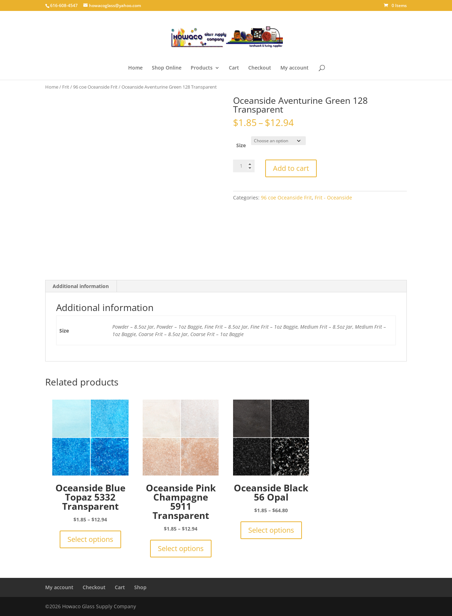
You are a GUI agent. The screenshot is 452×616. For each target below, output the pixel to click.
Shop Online (167, 68)
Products (202, 68)
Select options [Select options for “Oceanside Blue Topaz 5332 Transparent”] (90, 539)
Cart (234, 68)
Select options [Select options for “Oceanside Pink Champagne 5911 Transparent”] (181, 548)
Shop (140, 587)
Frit (65, 87)
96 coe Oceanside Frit (95, 87)
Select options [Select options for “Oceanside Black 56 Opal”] (271, 530)
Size (241, 145)
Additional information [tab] (81, 286)
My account (294, 68)
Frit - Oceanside (333, 197)
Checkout (259, 68)
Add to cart (291, 168)
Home (135, 68)
